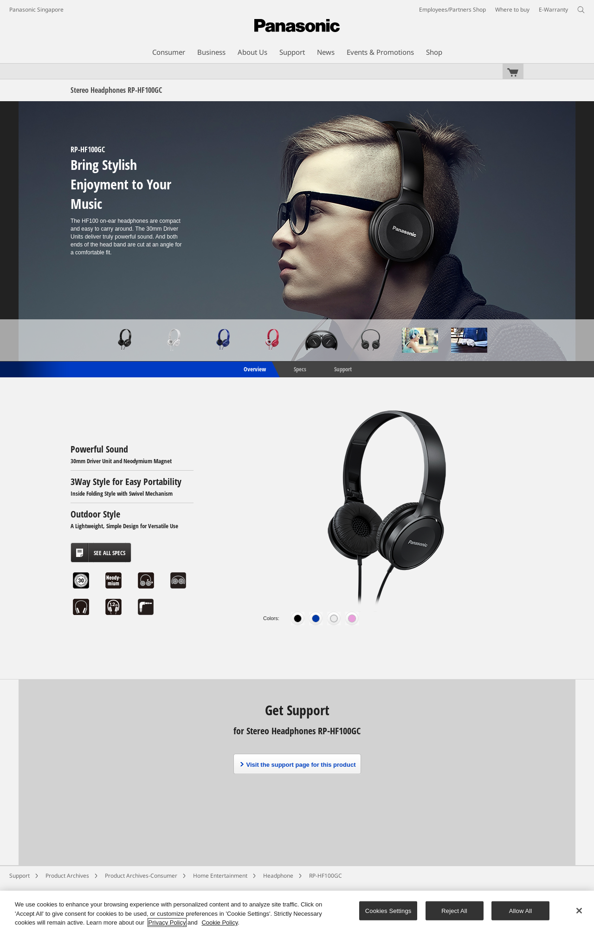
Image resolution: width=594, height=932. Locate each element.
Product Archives (67, 876)
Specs (300, 368)
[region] (297, 911)
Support (343, 368)
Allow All (520, 910)
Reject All (454, 910)
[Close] (579, 910)
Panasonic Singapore (36, 9)
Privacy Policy (167, 922)
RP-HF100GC (325, 876)
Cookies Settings (388, 910)
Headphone (278, 876)
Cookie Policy (219, 922)
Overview (254, 368)
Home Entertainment (220, 876)
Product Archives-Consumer (141, 876)
